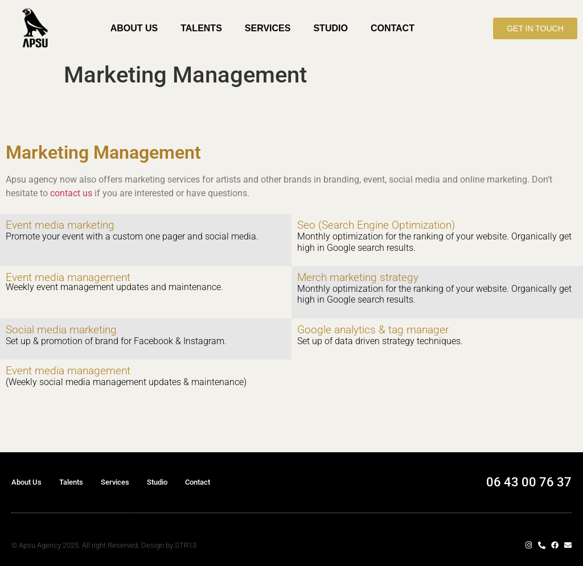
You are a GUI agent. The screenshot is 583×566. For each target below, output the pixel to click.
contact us (71, 193)
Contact (392, 28)
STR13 (185, 545)
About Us (134, 28)
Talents (201, 28)
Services (268, 28)
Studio (330, 28)
